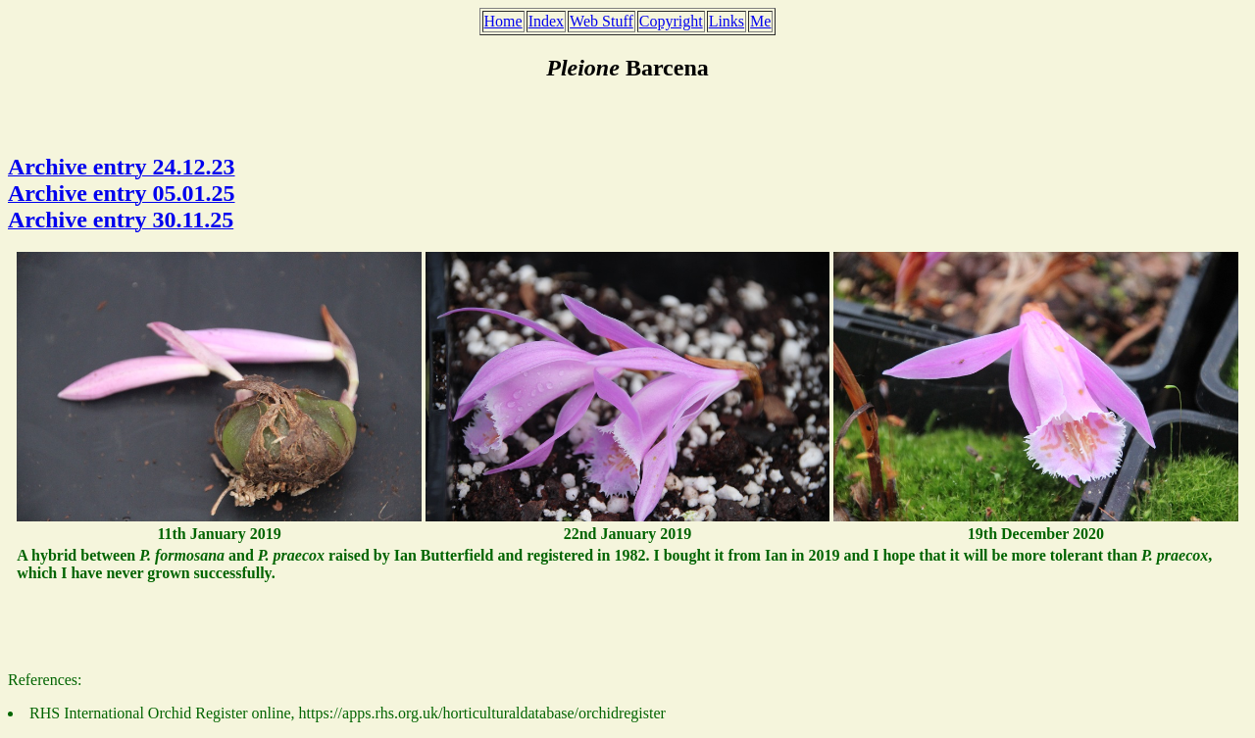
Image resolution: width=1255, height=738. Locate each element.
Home (503, 21)
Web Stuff (601, 21)
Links (726, 21)
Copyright (671, 21)
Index (546, 21)
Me (760, 21)
